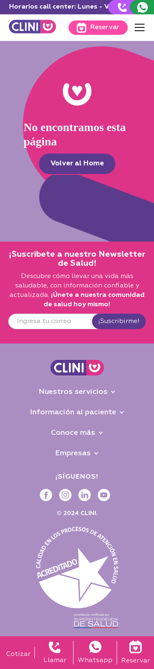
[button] (138, 27)
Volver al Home (77, 163)
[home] (32, 27)
